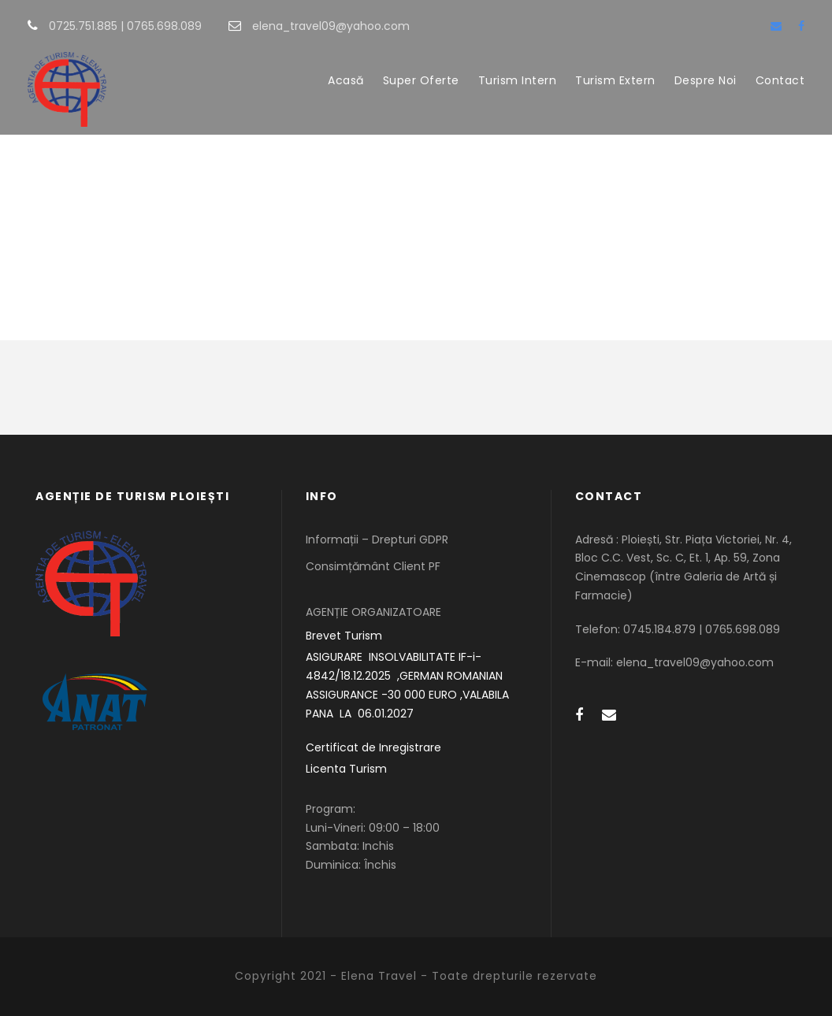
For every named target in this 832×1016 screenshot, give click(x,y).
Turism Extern (615, 80)
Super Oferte (421, 80)
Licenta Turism (346, 769)
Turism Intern (517, 80)
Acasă (346, 80)
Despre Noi (705, 80)
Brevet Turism (344, 635)
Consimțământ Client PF (373, 566)
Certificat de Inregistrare (373, 747)
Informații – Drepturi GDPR (377, 539)
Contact (780, 80)
